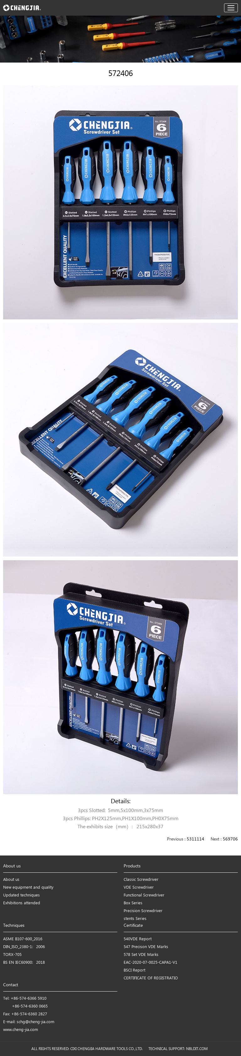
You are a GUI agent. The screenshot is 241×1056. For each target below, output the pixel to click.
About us (11, 879)
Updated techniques (21, 895)
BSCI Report (134, 970)
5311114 (195, 839)
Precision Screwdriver (143, 911)
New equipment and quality (28, 887)
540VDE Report (138, 939)
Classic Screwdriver (141, 879)
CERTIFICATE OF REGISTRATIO (151, 978)
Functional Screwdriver (144, 895)
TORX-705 (12, 954)
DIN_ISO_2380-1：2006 (24, 947)
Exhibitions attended (21, 903)
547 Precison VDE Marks (146, 947)
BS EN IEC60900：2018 (24, 962)
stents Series (135, 918)
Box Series (133, 903)
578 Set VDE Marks (141, 954)
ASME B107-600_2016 (22, 939)
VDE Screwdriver (139, 887)
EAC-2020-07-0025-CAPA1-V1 (150, 962)
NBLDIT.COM (198, 1049)
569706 (230, 839)
